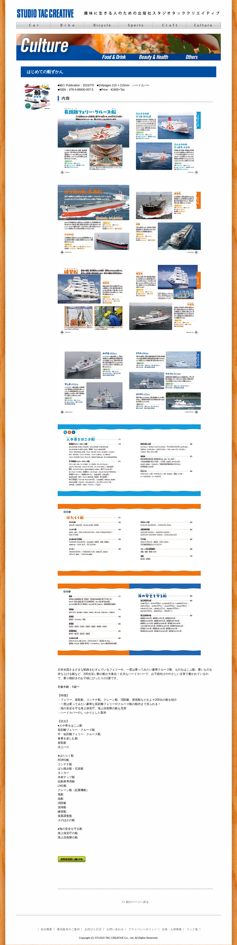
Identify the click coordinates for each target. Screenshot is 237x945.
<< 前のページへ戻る (135, 902)
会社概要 (46, 929)
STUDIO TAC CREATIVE (46, 13)
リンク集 (192, 929)
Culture (203, 25)
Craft (169, 25)
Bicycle (101, 25)
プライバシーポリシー (143, 929)
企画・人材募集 (172, 929)
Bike (67, 25)
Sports (135, 25)
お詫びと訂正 (93, 929)
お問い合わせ (115, 929)
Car (33, 25)
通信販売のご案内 (68, 929)
